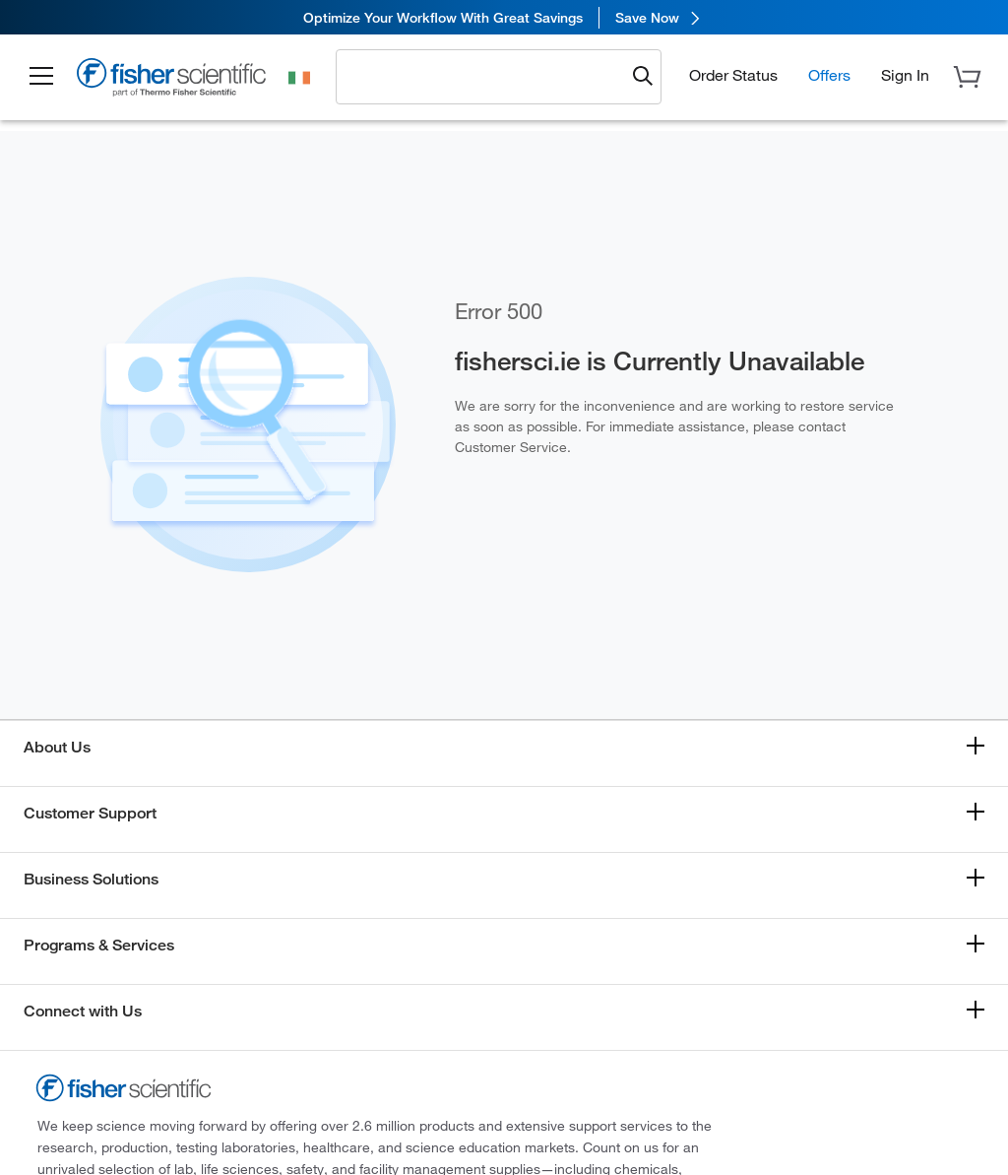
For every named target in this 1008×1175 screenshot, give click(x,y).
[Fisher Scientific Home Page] (172, 80)
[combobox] (486, 76)
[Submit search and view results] (643, 77)
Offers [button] (829, 75)
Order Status (733, 75)
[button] (41, 76)
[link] (504, 17)
